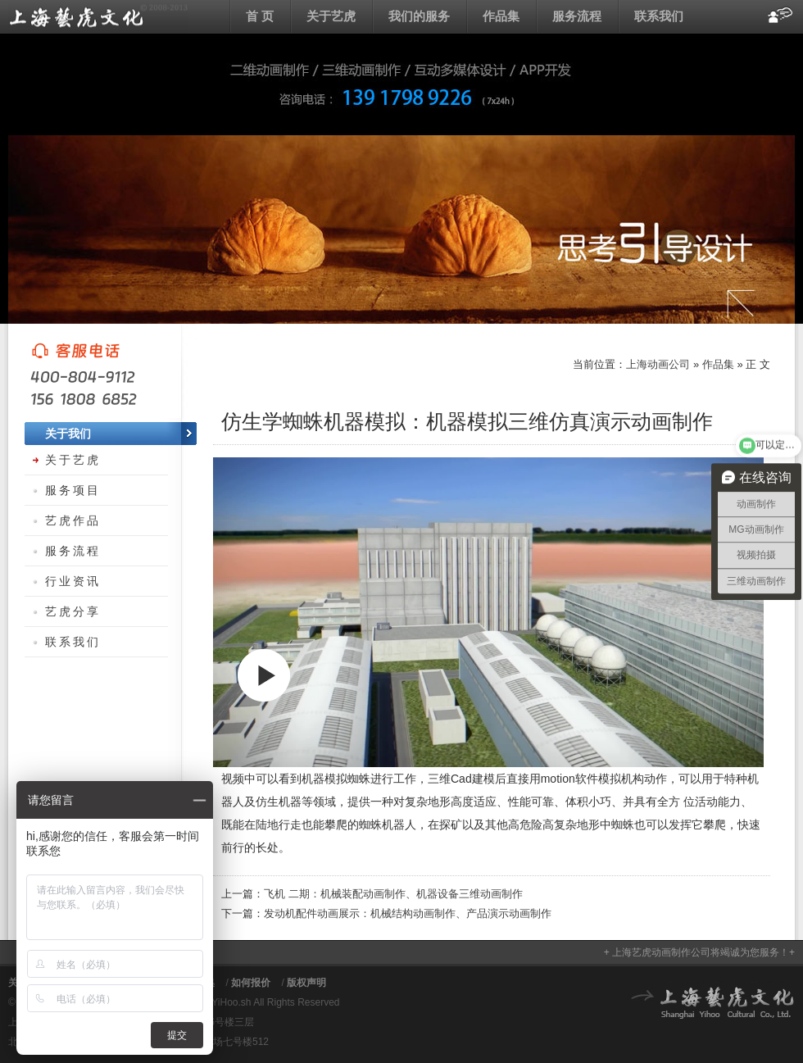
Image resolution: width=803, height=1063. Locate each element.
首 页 (260, 16)
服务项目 (73, 490)
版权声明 (306, 982)
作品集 (501, 16)
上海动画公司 (98, 16)
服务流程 (576, 16)
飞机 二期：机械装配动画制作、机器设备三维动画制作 (393, 894)
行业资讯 (73, 581)
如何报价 (250, 982)
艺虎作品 (73, 520)
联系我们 (658, 16)
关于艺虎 (331, 16)
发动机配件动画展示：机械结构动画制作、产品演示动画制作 (407, 913)
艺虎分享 (73, 611)
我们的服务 (419, 16)
